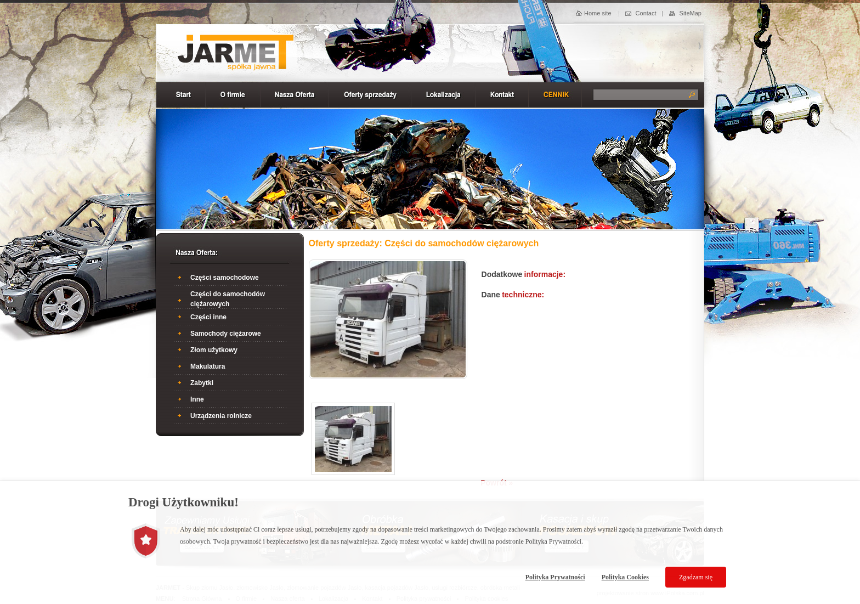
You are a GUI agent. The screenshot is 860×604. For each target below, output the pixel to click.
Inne (197, 399)
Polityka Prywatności (555, 577)
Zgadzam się (695, 577)
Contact (646, 13)
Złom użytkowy (213, 350)
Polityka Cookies (625, 577)
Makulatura (207, 366)
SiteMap (690, 13)
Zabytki (201, 383)
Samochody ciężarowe (225, 333)
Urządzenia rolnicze (221, 416)
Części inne (208, 317)
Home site (598, 13)
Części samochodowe (224, 277)
